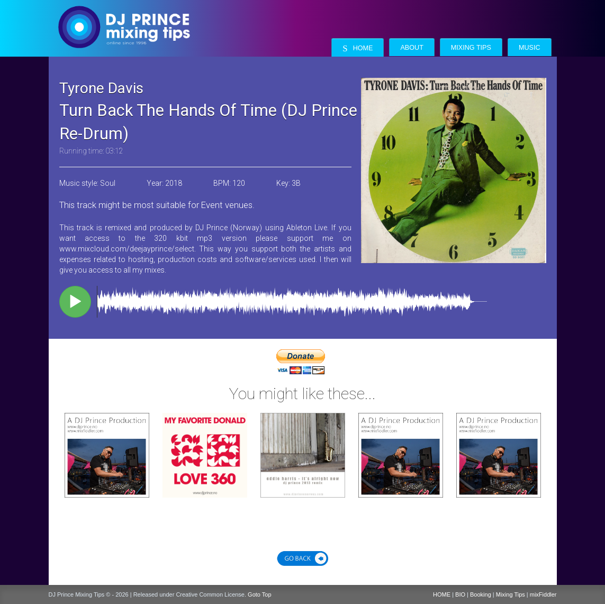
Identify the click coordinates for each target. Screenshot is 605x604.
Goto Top (259, 594)
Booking (480, 594)
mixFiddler (543, 594)
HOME (441, 594)
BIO (460, 594)
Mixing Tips (471, 47)
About (411, 47)
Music (529, 47)
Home (357, 48)
